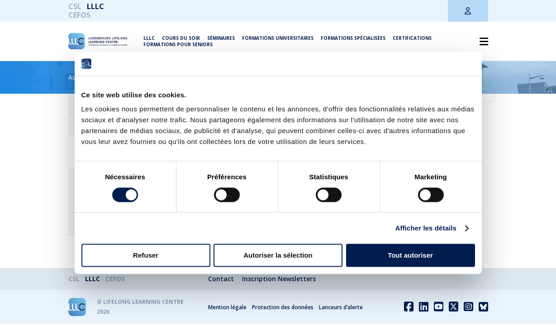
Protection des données (283, 307)
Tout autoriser (410, 255)
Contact (221, 278)
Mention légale (227, 307)
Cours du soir (181, 38)
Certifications (412, 38)
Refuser (145, 255)
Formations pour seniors (178, 44)
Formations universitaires (278, 38)
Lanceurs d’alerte (341, 307)
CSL (74, 6)
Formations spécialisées (353, 38)
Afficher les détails (425, 228)
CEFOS (79, 15)
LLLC (95, 6)
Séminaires (221, 38)
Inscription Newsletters (279, 278)
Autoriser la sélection (278, 255)
